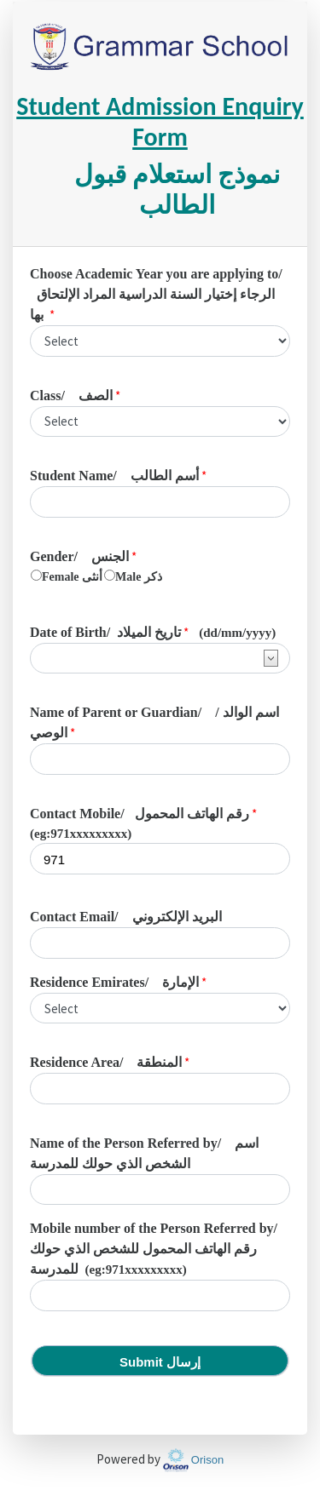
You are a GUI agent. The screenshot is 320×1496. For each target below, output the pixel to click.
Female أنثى (72, 576)
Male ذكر (138, 576)
